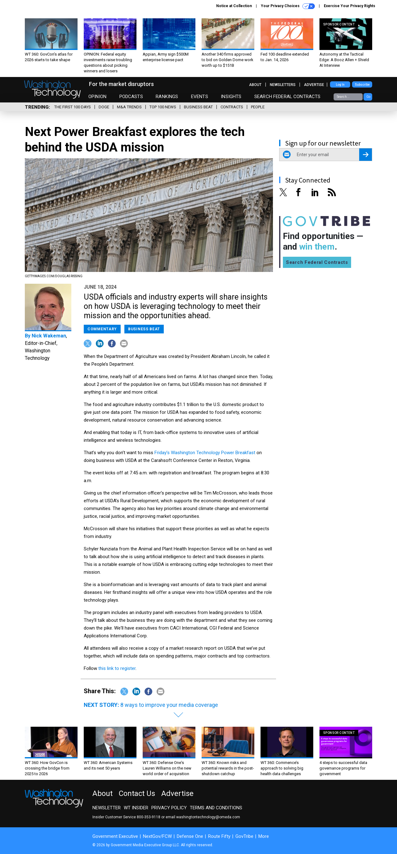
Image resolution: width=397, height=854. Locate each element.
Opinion (97, 96)
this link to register (117, 668)
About (255, 85)
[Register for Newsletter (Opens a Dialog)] (365, 154)
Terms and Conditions (216, 808)
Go (368, 96)
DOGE (104, 107)
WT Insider (136, 808)
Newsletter (106, 808)
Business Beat (198, 107)
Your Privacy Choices (288, 6)
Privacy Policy (169, 808)
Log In (340, 84)
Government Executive (115, 836)
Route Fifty (219, 836)
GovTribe (244, 836)
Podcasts (131, 96)
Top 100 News (162, 107)
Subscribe (362, 84)
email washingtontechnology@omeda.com (203, 817)
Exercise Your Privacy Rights (349, 6)
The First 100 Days (72, 107)
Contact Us (137, 793)
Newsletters (283, 85)
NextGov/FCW (157, 836)
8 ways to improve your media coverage (169, 705)
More (263, 836)
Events (199, 96)
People (258, 107)
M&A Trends (129, 107)
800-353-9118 (148, 817)
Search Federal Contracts (287, 96)
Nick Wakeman (49, 336)
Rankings (167, 96)
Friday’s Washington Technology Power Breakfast (204, 452)
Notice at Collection (234, 6)
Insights (231, 96)
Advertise (314, 85)
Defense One (190, 836)
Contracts (232, 107)
